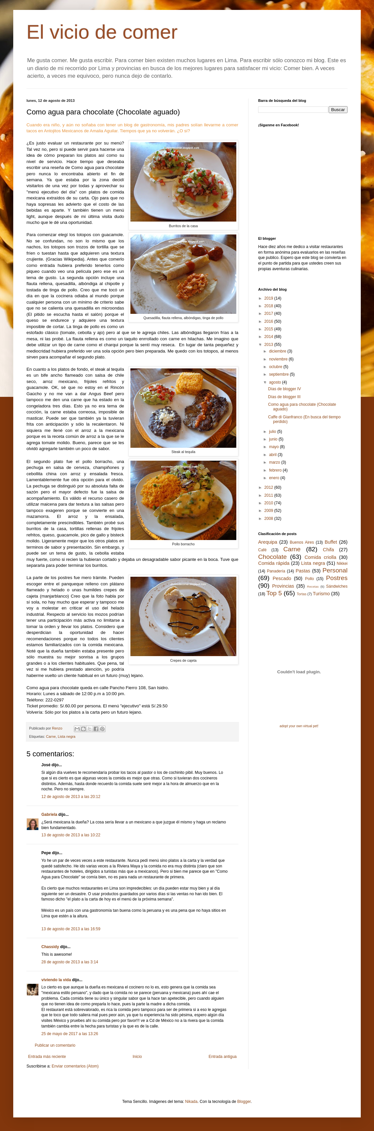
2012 (269, 487)
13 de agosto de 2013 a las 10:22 (70, 835)
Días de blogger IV (284, 389)
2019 (269, 298)
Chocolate (272, 556)
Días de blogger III (284, 397)
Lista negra (66, 736)
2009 (269, 510)
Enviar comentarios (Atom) (75, 1066)
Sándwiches (337, 586)
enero (274, 478)
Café (262, 550)
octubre (276, 366)
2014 (269, 336)
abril (273, 454)
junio (274, 439)
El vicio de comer (102, 32)
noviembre (279, 359)
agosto (275, 382)
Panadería (276, 571)
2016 (269, 321)
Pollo (309, 578)
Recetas (313, 586)
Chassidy (50, 946)
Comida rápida (273, 563)
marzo (275, 462)
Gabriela (49, 814)
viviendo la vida (56, 980)
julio (273, 431)
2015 (269, 329)
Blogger (244, 1101)
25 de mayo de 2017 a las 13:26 (69, 1033)
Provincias (283, 586)
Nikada (191, 1101)
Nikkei (342, 563)
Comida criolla (320, 557)
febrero (276, 470)
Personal (335, 570)
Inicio (137, 1056)
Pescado (282, 578)
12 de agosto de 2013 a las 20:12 (70, 796)
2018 (269, 306)
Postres (337, 577)
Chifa (328, 549)
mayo (274, 446)
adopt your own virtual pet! (299, 726)
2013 (269, 344)
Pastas (303, 570)
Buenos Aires (302, 542)
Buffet (331, 542)
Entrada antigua (223, 1056)
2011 (269, 495)
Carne (51, 736)
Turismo (321, 593)
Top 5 (274, 593)
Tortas (301, 594)
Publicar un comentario (55, 1045)
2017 (269, 313)
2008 (269, 518)
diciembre (278, 351)
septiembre (279, 374)
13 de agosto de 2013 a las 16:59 (70, 929)
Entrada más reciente (47, 1056)
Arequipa (267, 542)
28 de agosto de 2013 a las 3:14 (69, 962)
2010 (269, 503)
